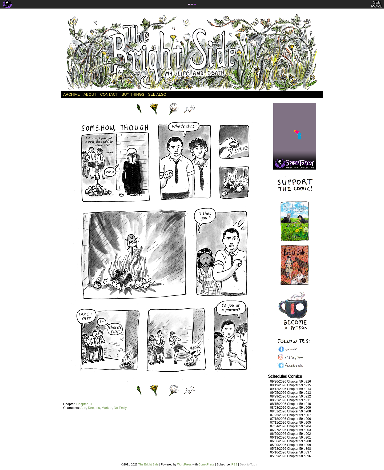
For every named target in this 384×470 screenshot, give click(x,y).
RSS (234, 464)
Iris (97, 408)
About (89, 94)
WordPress (184, 464)
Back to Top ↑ (248, 464)
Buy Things (133, 94)
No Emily (120, 408)
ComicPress (206, 464)
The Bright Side (192, 52)
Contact (109, 94)
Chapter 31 (84, 404)
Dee (91, 408)
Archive (71, 94)
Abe (83, 408)
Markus (107, 408)
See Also (157, 94)
